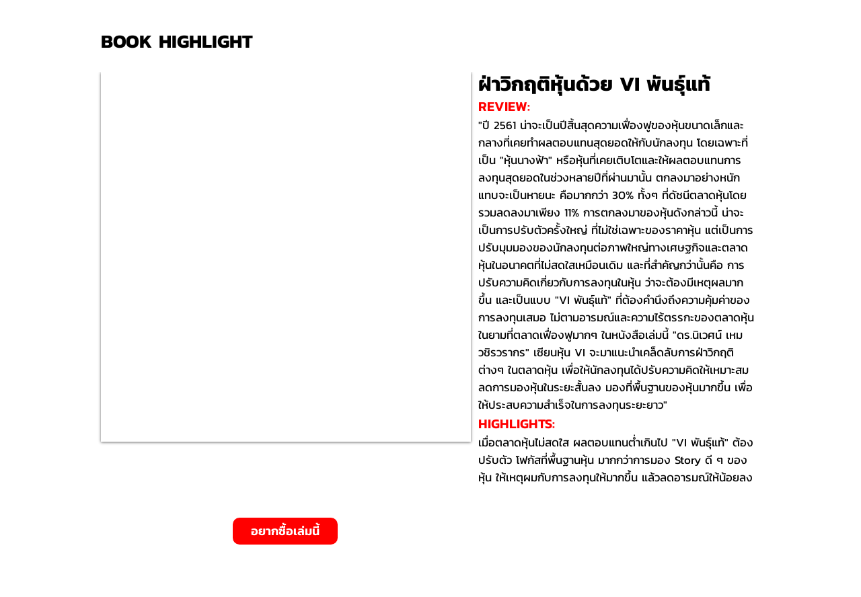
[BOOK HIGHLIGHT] (181, 41)
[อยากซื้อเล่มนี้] (285, 531)
